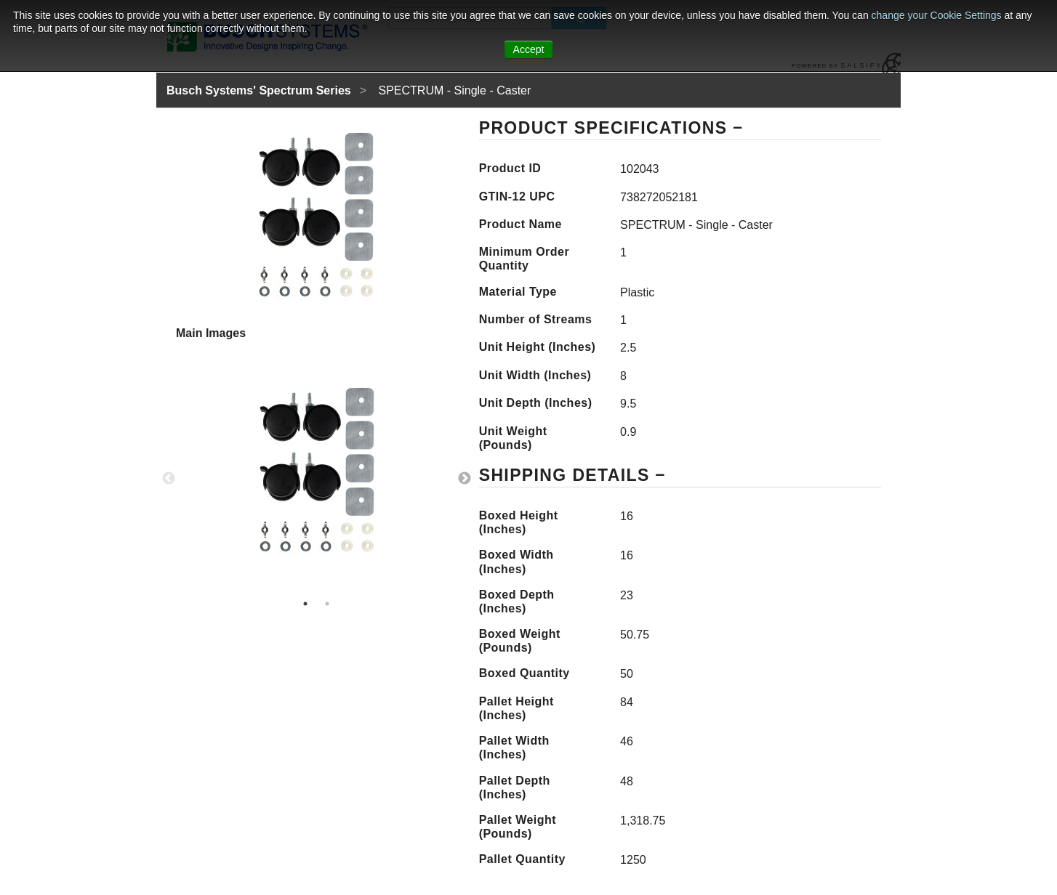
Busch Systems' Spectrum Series (258, 90)
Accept (528, 49)
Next (464, 478)
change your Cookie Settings (938, 15)
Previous (168, 478)
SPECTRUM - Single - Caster (455, 90)
